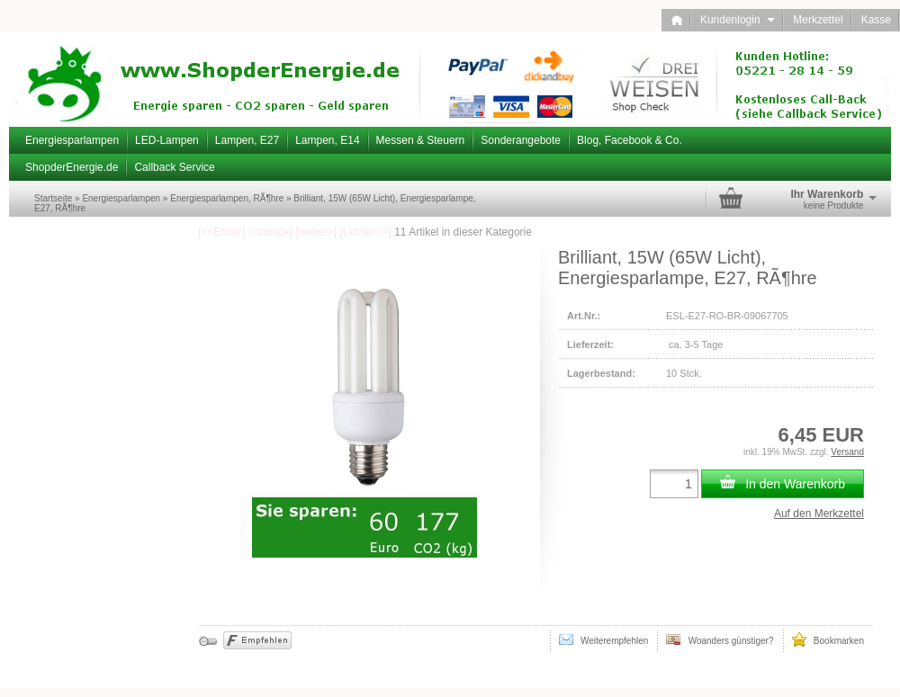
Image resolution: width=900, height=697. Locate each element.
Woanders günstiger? (719, 639)
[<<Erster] (222, 232)
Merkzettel (817, 19)
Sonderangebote (521, 140)
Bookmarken (828, 639)
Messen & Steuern (420, 140)
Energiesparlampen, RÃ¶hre (227, 198)
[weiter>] (316, 232)
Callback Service (174, 167)
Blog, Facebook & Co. (629, 140)
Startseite (53, 198)
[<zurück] (270, 232)
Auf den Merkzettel (819, 513)
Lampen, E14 (327, 140)
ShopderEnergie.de (71, 167)
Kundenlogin (737, 19)
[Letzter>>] (365, 232)
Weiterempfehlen (604, 639)
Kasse (876, 19)
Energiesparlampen (72, 140)
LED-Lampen (167, 140)
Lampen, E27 (247, 140)
